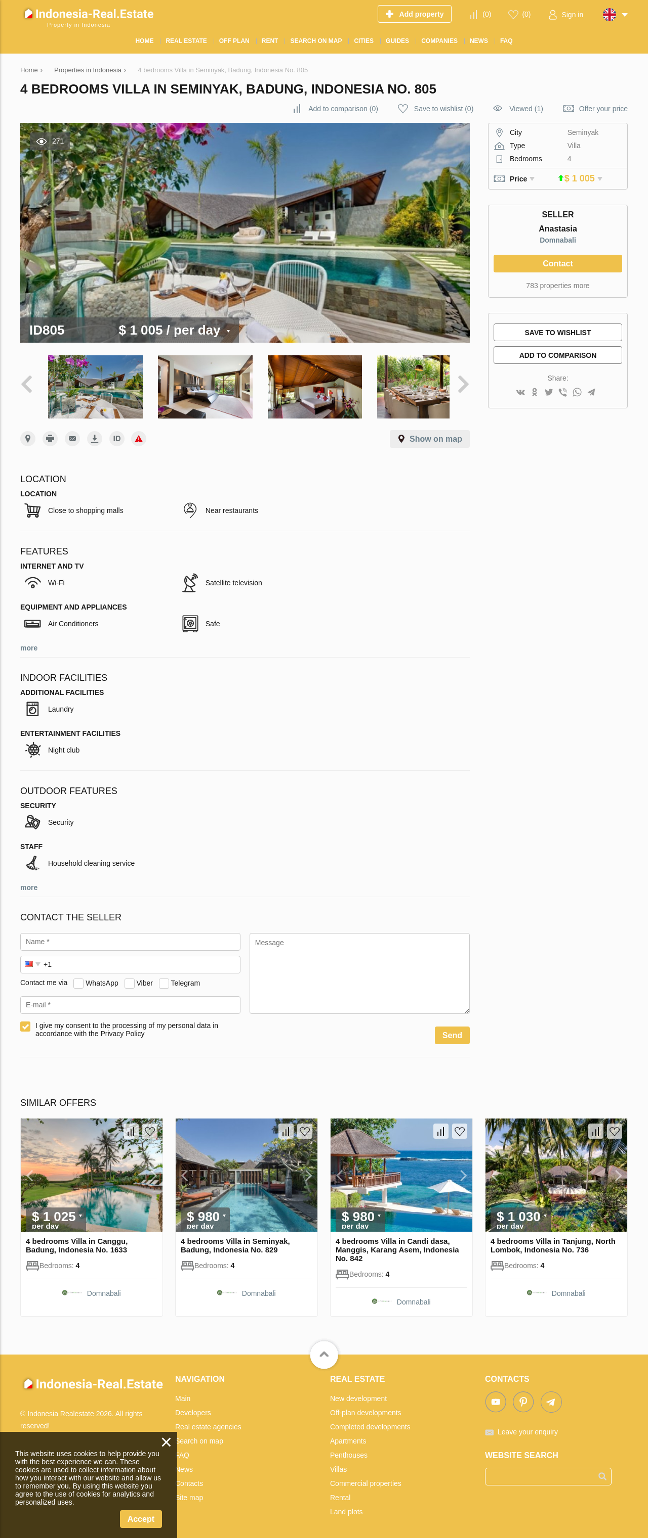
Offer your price (603, 109)
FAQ (182, 1450)
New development (358, 1393)
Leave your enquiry (528, 1427)
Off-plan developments (365, 1408)
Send (452, 1030)
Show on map (436, 434)
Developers (193, 1408)
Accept (141, 1519)
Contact (558, 263)
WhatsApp (102, 977)
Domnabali (558, 240)
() (486, 14)
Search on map (199, 1436)
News (184, 1464)
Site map (189, 1492)
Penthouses (349, 1450)
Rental (340, 1492)
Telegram (185, 977)
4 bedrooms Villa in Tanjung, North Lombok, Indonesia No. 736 (553, 1240)
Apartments (348, 1436)
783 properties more (557, 286)
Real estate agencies (208, 1422)
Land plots (346, 1507)
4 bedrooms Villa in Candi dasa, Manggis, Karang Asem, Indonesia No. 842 (397, 1244)
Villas (338, 1464)
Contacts (189, 1478)
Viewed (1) (526, 109)
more (28, 643)
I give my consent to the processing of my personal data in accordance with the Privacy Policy (126, 1024)
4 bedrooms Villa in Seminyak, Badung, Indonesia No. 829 (235, 1240)
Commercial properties (365, 1478)
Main (182, 1393)
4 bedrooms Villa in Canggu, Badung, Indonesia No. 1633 (77, 1240)
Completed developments (370, 1422)
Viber (145, 977)
